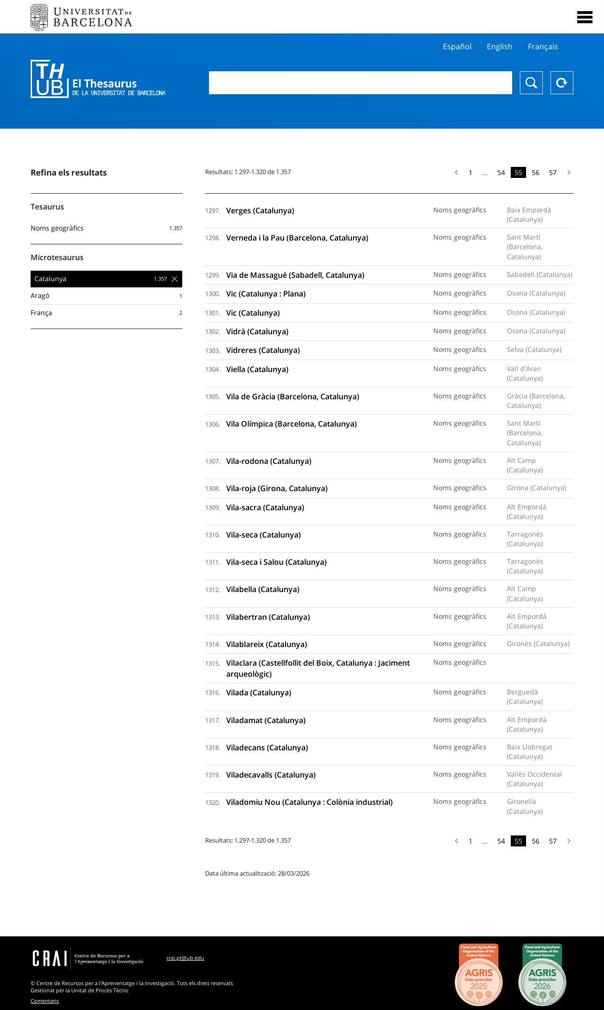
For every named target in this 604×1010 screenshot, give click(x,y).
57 (553, 172)
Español (457, 46)
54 (501, 172)
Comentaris (45, 1000)
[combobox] (361, 82)
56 (535, 172)
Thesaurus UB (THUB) (101, 79)
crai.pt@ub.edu (185, 957)
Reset (561, 82)
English (500, 46)
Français (543, 46)
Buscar (531, 82)
